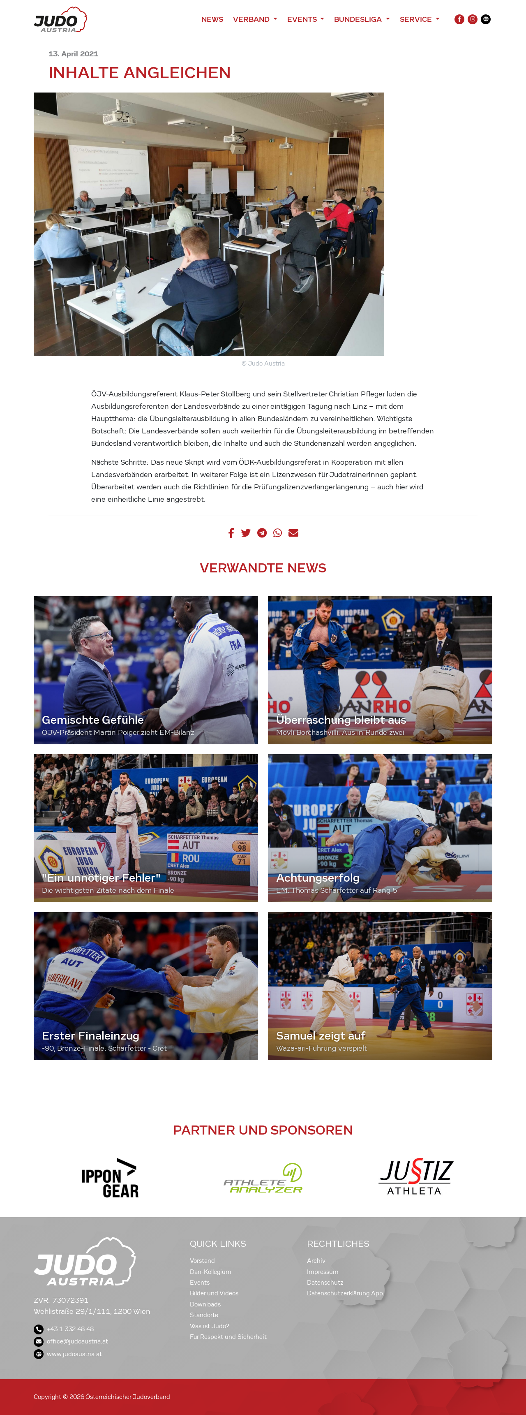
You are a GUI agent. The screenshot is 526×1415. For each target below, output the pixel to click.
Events (200, 1282)
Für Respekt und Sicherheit (228, 1337)
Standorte (204, 1315)
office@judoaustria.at (71, 1341)
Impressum (323, 1272)
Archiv (316, 1260)
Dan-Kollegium (210, 1272)
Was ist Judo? (209, 1326)
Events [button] (302, 19)
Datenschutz (325, 1282)
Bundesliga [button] (359, 19)
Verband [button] (252, 19)
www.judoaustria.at (68, 1354)
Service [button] (417, 19)
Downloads (205, 1304)
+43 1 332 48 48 (64, 1329)
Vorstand (202, 1260)
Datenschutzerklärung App (345, 1293)
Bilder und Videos (214, 1293)
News (212, 19)
